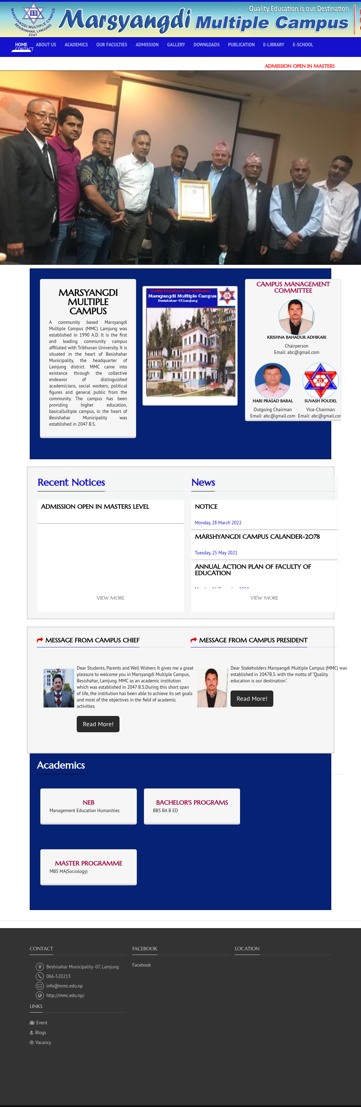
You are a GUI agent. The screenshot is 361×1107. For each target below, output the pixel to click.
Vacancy (43, 1042)
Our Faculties (112, 44)
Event (41, 1023)
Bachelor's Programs (192, 802)
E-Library (274, 44)
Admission (147, 44)
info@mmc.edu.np (59, 986)
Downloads (207, 44)
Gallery (176, 44)
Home (21, 44)
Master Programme (88, 863)
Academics (76, 44)
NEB (88, 802)
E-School (303, 44)
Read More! (98, 724)
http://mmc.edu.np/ (60, 995)
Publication (241, 44)
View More (111, 598)
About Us (46, 44)
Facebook (141, 965)
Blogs (40, 1033)
